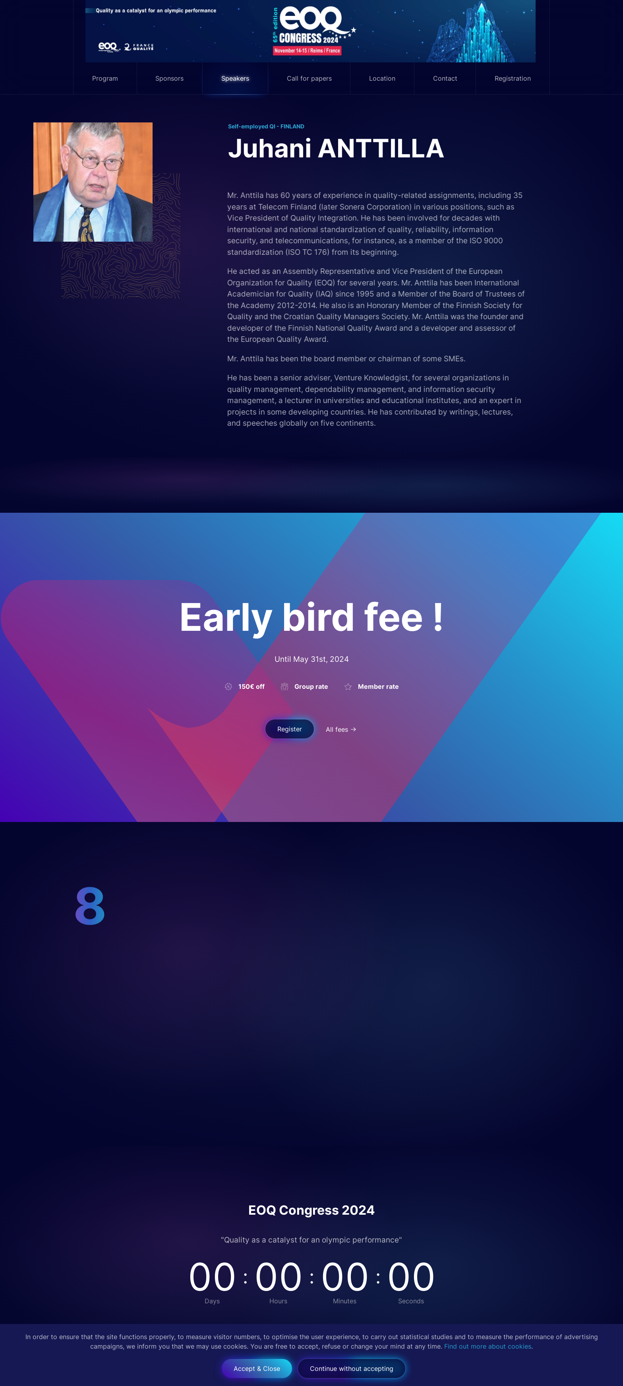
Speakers (235, 78)
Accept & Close (257, 1368)
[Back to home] (312, 31)
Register (289, 729)
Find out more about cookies (487, 1346)
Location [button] (382, 78)
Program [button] (105, 78)
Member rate (378, 686)
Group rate (311, 686)
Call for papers (309, 78)
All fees (337, 729)
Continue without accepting (351, 1368)
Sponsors (169, 78)
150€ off (251, 686)
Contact (445, 78)
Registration (513, 78)
